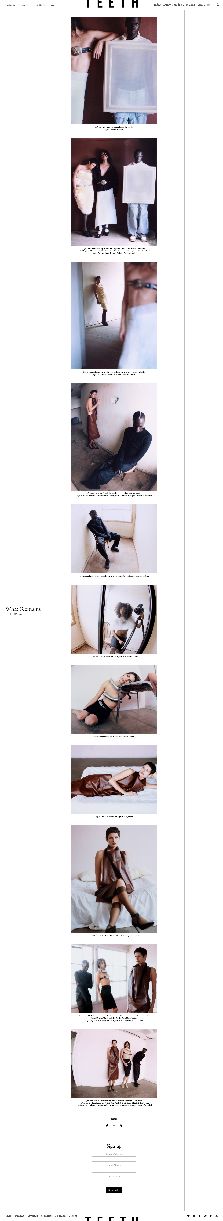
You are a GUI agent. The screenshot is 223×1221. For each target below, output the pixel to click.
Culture (40, 5)
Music (21, 5)
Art (30, 5)
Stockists (46, 1216)
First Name (114, 1164)
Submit (19, 1216)
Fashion (10, 5)
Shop (8, 1216)
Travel (51, 5)
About (73, 1216)
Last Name (114, 1175)
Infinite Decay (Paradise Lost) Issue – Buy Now (182, 4)
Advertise (32, 1216)
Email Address (114, 1153)
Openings (60, 1216)
